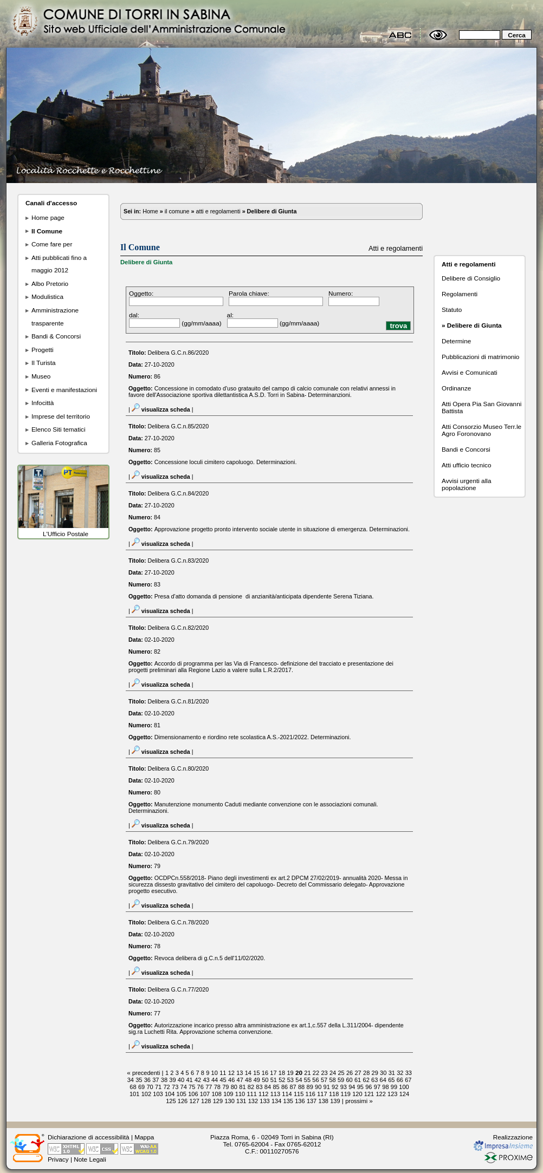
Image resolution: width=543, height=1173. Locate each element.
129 (218, 1101)
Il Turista (43, 362)
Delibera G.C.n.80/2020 (178, 768)
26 (349, 1073)
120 (357, 1094)
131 (241, 1101)
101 (134, 1094)
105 (181, 1094)
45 (223, 1080)
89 (310, 1087)
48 (248, 1080)
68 (133, 1087)
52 (282, 1080)
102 (146, 1094)
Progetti (42, 349)
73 (175, 1087)
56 (315, 1080)
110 (240, 1094)
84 (267, 1087)
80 (234, 1087)
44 (214, 1080)
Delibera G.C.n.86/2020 (178, 352)
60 (349, 1080)
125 (171, 1101)
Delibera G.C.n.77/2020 (178, 989)
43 (206, 1080)
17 (273, 1073)
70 (149, 1087)
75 (192, 1087)
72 (166, 1087)
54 (298, 1080)
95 (360, 1087)
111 (251, 1094)
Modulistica (47, 296)
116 (310, 1094)
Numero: (340, 293)
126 (183, 1101)
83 (259, 1087)
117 (322, 1094)
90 (318, 1087)
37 (155, 1080)
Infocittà (42, 402)
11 (222, 1073)
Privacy (58, 1159)
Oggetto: (141, 293)
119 (346, 1094)
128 (206, 1101)
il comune (177, 211)
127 (194, 1101)
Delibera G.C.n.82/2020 (178, 627)
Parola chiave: (249, 293)
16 (265, 1073)
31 (392, 1073)
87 (292, 1087)
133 (264, 1101)
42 (198, 1080)
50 (265, 1080)
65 (391, 1080)
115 (298, 1094)
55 (307, 1080)
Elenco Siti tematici (58, 429)
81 (242, 1087)
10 (214, 1073)
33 (408, 1073)
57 (324, 1080)
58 (332, 1080)
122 (380, 1094)
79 (225, 1087)
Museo (40, 376)
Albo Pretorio (49, 283)
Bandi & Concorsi (56, 336)
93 (343, 1087)
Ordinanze (456, 388)
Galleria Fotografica (59, 442)
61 (357, 1080)
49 (257, 1080)
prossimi (356, 1101)
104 (169, 1094)
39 (172, 1080)
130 (229, 1101)
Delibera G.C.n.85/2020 (178, 426)
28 (366, 1073)
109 (228, 1094)
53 (290, 1080)
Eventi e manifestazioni (64, 389)
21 (307, 1073)
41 (189, 1080)
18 (282, 1073)
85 (276, 1087)
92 (335, 1087)
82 (251, 1087)
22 (316, 1073)
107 (205, 1094)
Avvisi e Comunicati (469, 372)
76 (200, 1087)
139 (335, 1101)
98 (385, 1087)
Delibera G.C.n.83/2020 (178, 560)
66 (400, 1080)
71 (158, 1087)
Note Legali (90, 1159)
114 (287, 1094)
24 (332, 1073)
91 (327, 1087)
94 (351, 1087)
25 (341, 1073)
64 (383, 1080)
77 (208, 1087)
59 (341, 1080)
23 (324, 1073)
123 (392, 1094)
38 (164, 1080)
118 (334, 1094)
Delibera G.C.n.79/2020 (178, 842)
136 (300, 1101)
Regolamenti (459, 293)
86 (284, 1087)
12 (231, 1073)
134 (276, 1101)
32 (400, 1073)
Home (150, 211)
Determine (456, 340)
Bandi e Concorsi (466, 449)
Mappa (144, 1137)
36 (147, 1080)
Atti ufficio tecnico (466, 464)
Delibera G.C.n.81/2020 (178, 701)
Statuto (452, 309)
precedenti (146, 1073)
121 (369, 1094)
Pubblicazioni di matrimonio (480, 356)
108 (216, 1094)
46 (231, 1080)
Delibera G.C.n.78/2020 (178, 922)
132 (253, 1101)
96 (368, 1087)
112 (263, 1094)
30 (383, 1073)
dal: (134, 314)
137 (311, 1101)
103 (158, 1094)
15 (256, 1073)
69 (141, 1087)
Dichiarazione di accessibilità (89, 1137)
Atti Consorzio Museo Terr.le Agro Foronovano (481, 430)
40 (181, 1080)
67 (408, 1080)
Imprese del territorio (60, 416)
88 (301, 1087)
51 (273, 1080)
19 (290, 1073)
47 (240, 1080)
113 (275, 1094)
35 (138, 1080)
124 (404, 1094)
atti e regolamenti (218, 211)
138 (323, 1101)
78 (217, 1087)
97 (377, 1087)
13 (239, 1073)
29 (375, 1073)
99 (394, 1087)
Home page (47, 217)
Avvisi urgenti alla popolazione (466, 484)
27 (358, 1073)
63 (374, 1080)
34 (130, 1080)
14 (248, 1073)
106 (193, 1094)
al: (230, 314)
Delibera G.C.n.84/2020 (178, 493)
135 (288, 1101)
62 (366, 1080)
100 (404, 1087)
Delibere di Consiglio (471, 278)
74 (183, 1087)
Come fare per (51, 243)
